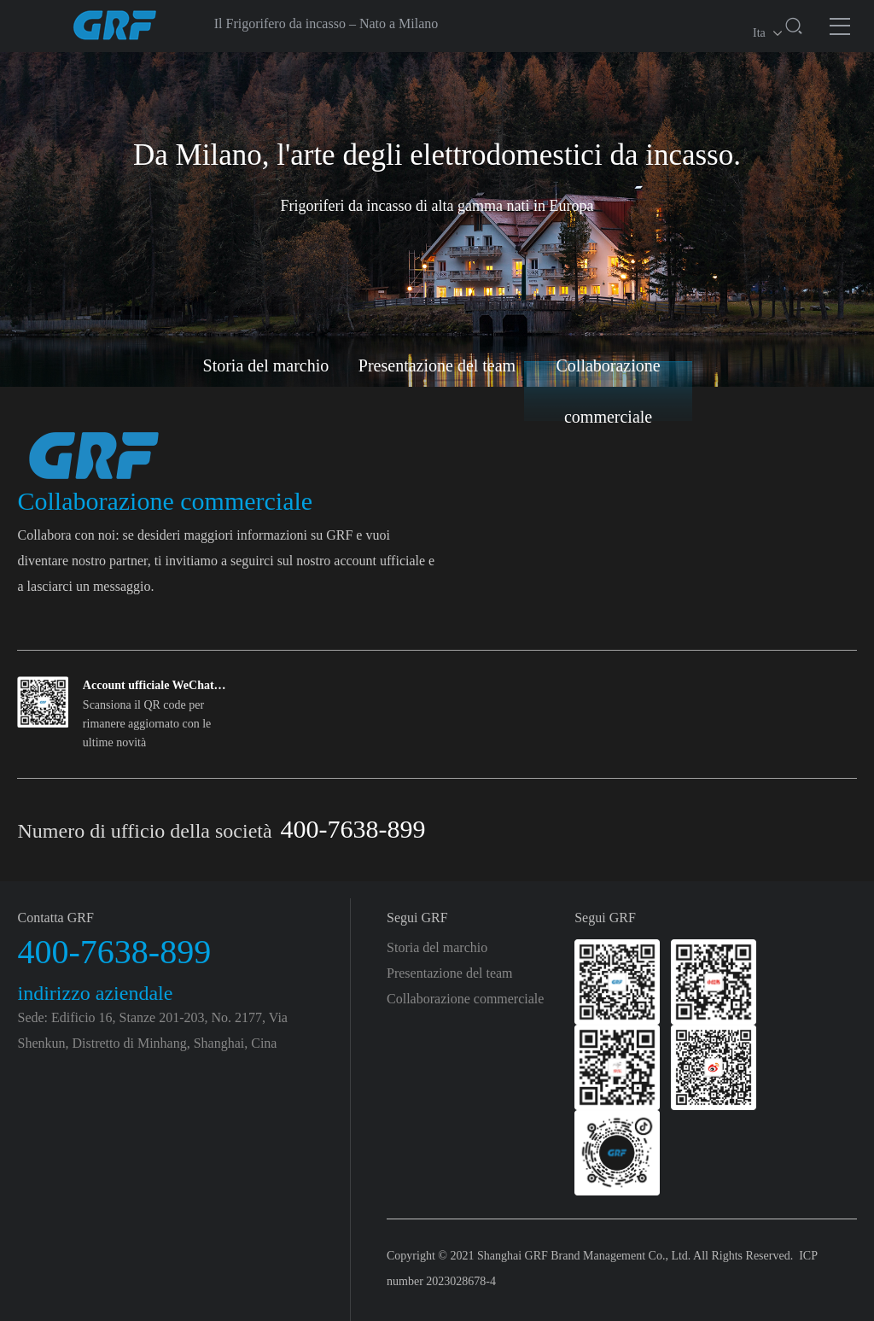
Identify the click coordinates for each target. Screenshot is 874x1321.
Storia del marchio (266, 365)
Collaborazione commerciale (608, 391)
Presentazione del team (437, 365)
